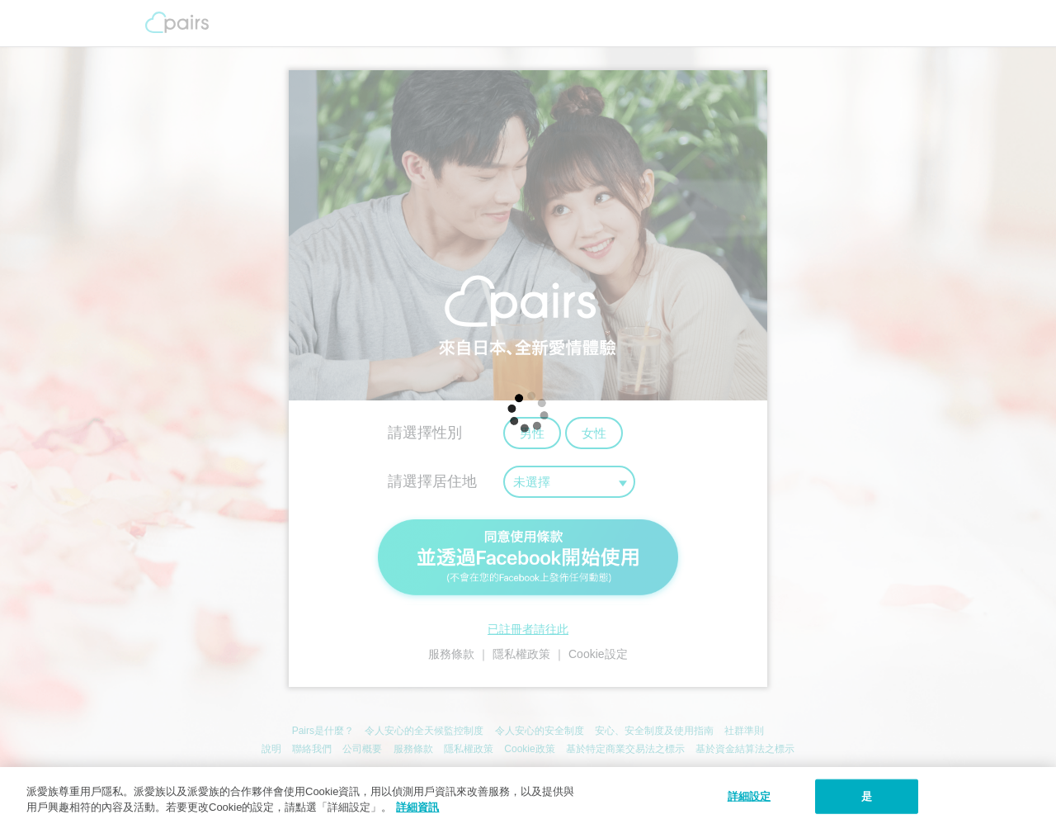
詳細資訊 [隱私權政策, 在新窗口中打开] (417, 807)
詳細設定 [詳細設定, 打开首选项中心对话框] (749, 796)
